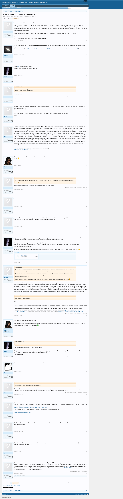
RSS (87, 494)
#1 (86, 40)
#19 (86, 451)
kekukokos (17, 475)
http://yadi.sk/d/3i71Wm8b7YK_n (22, 149)
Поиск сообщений (6, 7)
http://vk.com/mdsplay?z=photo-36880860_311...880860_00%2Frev (30, 407)
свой (18, 66)
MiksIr (5, 372)
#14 (86, 358)
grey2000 (6, 55)
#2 (86, 54)
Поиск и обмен (13, 16)
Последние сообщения (16, 7)
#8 (86, 189)
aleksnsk (6, 136)
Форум (12, 5)
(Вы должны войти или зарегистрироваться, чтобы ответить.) (74, 482)
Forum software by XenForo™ (13, 496)
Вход (85, 1)
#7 (86, 165)
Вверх (85, 494)
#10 (86, 226)
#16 (86, 394)
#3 (86, 75)
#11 (86, 262)
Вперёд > (16, 18)
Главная (6, 5)
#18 (86, 431)
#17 (86, 414)
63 (12, 141)
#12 (86, 315)
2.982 (12, 172)
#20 (86, 473)
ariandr (5, 76)
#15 (86, 371)
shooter (28, 16)
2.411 (12, 61)
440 (12, 81)
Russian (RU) (5, 494)
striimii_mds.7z (23, 255)
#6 (86, 152)
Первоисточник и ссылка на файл (22, 412)
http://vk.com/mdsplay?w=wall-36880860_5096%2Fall (71, 311)
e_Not (5, 453)
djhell (5, 166)
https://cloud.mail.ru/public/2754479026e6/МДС (60, 467)
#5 (86, 115)
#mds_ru (48, 2)
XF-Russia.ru (8, 497)
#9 (86, 206)
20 (12, 36)
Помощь (77, 494)
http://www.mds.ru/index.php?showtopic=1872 (38, 48)
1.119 (12, 377)
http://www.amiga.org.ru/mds (71, 48)
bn (4, 96)
